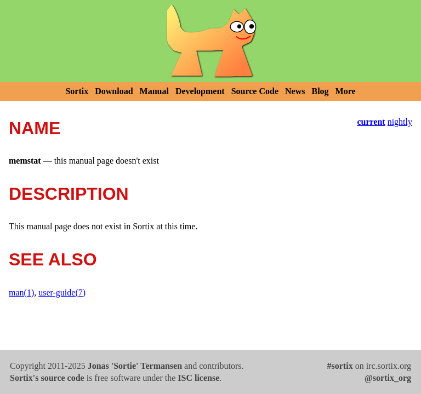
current (371, 121)
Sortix (76, 91)
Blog (319, 91)
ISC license (198, 378)
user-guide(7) (62, 292)
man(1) (21, 292)
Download (114, 91)
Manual (154, 91)
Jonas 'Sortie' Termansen (135, 365)
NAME (34, 128)
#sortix (340, 365)
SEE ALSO (53, 259)
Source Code (254, 91)
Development (200, 91)
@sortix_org (388, 378)
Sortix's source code (47, 378)
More (345, 91)
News (295, 91)
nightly (400, 121)
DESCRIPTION (69, 194)
